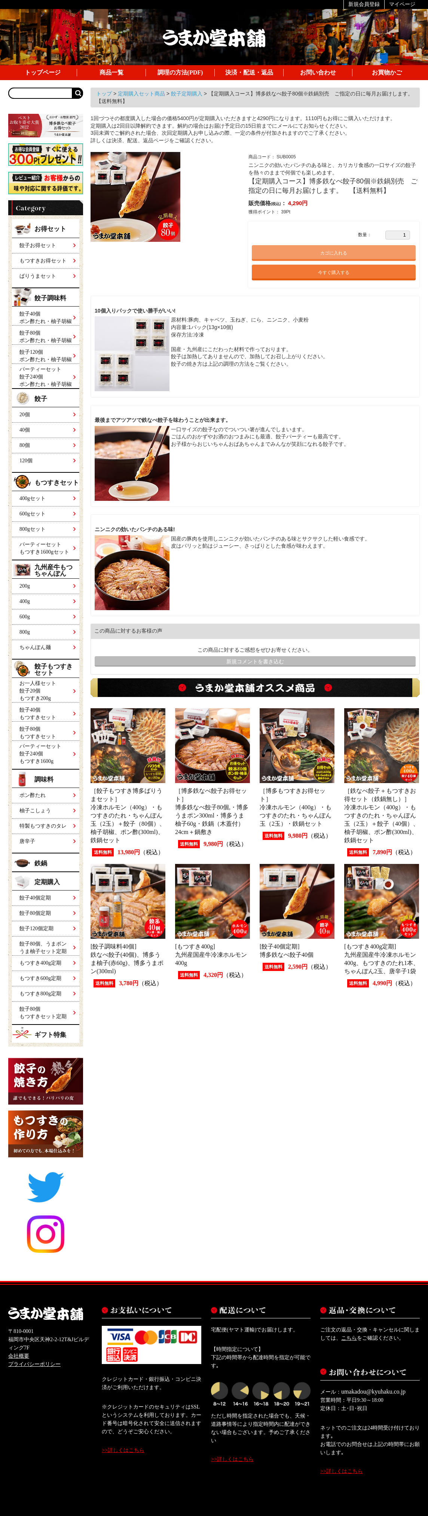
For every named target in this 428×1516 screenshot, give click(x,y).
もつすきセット (56, 482)
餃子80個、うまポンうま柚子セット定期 (43, 947)
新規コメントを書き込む (255, 661)
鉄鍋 (40, 863)
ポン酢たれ (32, 795)
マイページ (402, 4)
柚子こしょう (35, 810)
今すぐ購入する (333, 272)
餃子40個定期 (35, 898)
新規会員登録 (364, 4)
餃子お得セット (37, 245)
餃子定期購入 (187, 94)
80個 (24, 445)
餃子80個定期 (35, 913)
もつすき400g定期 (40, 963)
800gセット (32, 529)
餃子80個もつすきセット (37, 732)
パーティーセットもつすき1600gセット (44, 548)
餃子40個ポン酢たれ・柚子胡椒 (45, 317)
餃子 (40, 398)
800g (24, 632)
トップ (104, 94)
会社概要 (18, 1356)
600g (24, 617)
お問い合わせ (318, 72)
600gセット (32, 514)
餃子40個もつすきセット (37, 713)
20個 (24, 414)
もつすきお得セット (43, 261)
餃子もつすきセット (53, 669)
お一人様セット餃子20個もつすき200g (37, 691)
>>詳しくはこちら (123, 1450)
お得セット (50, 228)
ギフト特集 (50, 1034)
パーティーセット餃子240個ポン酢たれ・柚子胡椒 (45, 375)
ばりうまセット (37, 276)
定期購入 (47, 882)
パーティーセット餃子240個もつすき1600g (40, 753)
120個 (26, 460)
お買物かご (387, 72)
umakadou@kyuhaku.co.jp (373, 1391)
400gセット (32, 498)
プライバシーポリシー (34, 1364)
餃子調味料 (50, 298)
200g (24, 586)
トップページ (43, 72)
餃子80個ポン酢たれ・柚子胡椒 (45, 336)
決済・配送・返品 (249, 72)
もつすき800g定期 (40, 993)
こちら (349, 1338)
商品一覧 (111, 72)
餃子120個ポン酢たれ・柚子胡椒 (45, 355)
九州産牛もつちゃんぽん (53, 570)
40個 (24, 430)
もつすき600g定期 (40, 978)
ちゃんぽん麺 (35, 647)
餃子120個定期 (36, 928)
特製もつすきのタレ (43, 826)
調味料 (44, 779)
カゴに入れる (333, 253)
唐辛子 (27, 841)
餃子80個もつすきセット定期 (43, 1012)
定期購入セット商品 (142, 94)
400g (24, 601)
